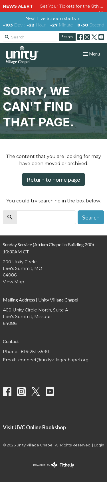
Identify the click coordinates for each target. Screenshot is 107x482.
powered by (53, 464)
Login (99, 445)
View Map (13, 281)
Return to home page (53, 179)
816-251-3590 (35, 351)
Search (67, 36)
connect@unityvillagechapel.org (53, 359)
